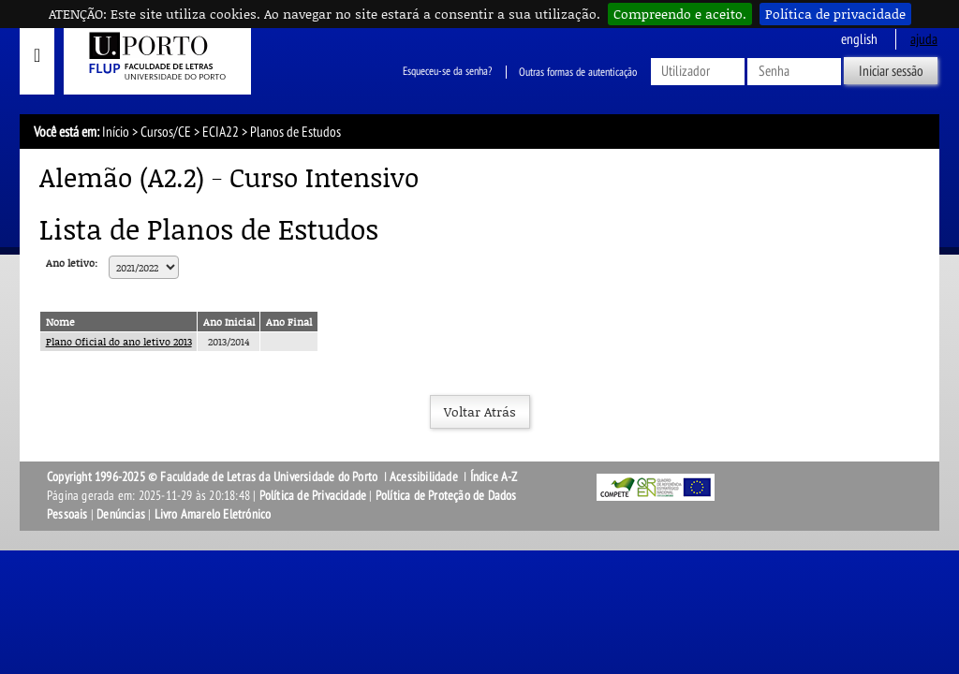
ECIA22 (220, 132)
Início (115, 132)
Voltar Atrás (480, 411)
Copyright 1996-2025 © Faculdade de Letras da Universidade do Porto (213, 477)
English (859, 39)
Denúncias (120, 514)
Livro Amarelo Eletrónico (213, 514)
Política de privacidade (835, 13)
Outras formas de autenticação (578, 72)
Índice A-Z (494, 477)
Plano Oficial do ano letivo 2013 (119, 341)
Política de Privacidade (313, 496)
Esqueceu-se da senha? (447, 72)
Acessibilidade (424, 477)
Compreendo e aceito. (679, 13)
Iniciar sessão (891, 71)
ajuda (923, 39)
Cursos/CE (165, 132)
